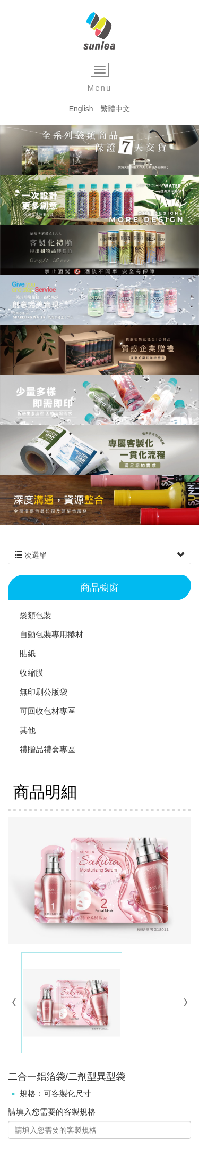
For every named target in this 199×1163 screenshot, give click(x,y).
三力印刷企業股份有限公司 (99, 31)
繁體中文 (115, 108)
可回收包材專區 (47, 710)
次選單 (99, 555)
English (81, 108)
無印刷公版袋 (43, 691)
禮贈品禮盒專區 (47, 749)
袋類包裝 (35, 615)
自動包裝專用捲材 (51, 634)
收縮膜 (32, 672)
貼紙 (28, 653)
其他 (28, 730)
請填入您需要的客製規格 (52, 1111)
